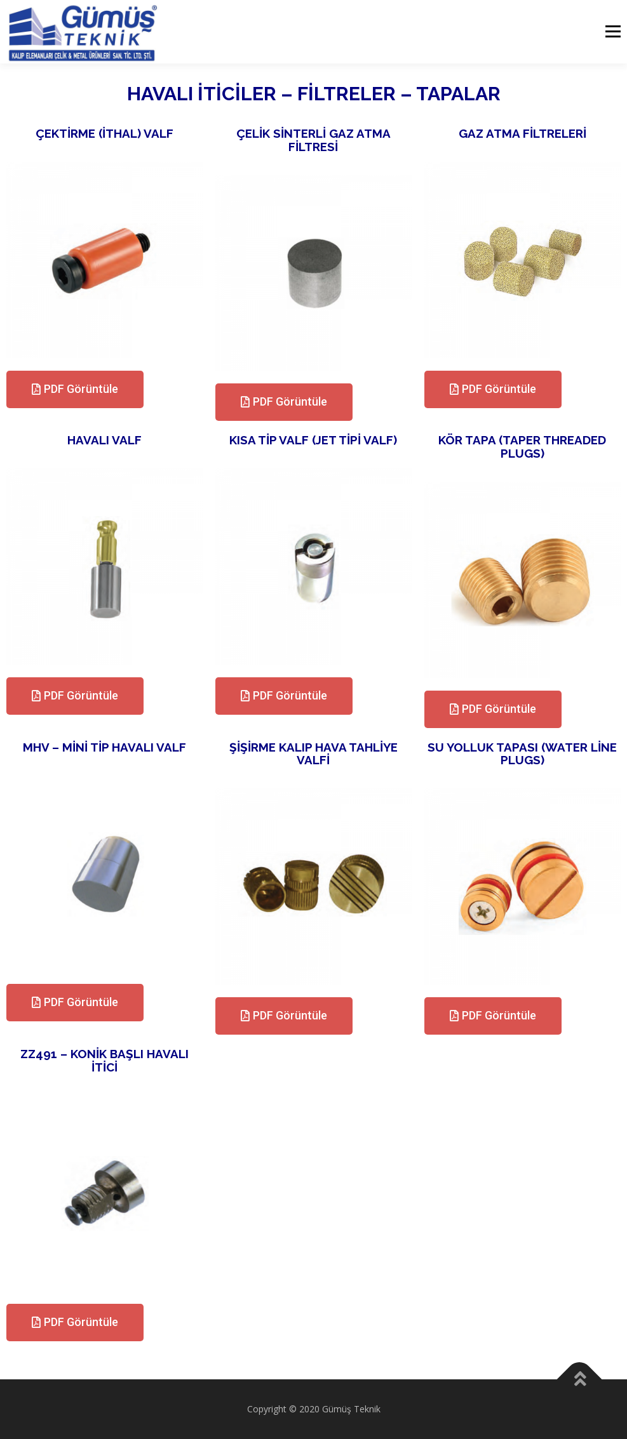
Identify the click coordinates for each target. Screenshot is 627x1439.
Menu (613, 31)
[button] (75, 389)
